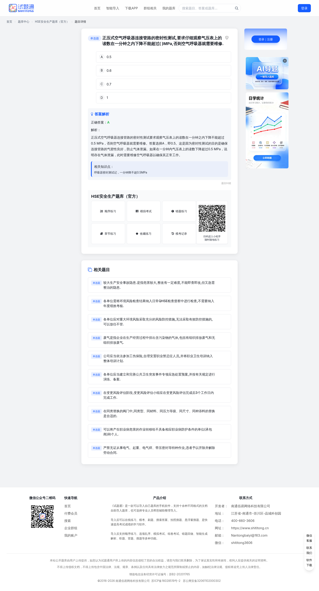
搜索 (67, 521)
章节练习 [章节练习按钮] (108, 233)
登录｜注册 (266, 39)
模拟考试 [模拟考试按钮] (144, 211)
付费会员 (70, 513)
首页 (97, 8)
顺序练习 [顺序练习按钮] (108, 211)
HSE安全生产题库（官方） (52, 21)
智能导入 (112, 8)
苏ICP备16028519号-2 (165, 580)
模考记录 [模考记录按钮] (179, 233)
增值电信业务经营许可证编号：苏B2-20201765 (159, 574)
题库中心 (23, 21)
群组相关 (150, 8)
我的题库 (168, 8)
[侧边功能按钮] (309, 550)
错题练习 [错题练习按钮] (179, 211)
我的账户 (70, 535)
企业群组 (70, 528)
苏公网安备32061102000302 (202, 580)
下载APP (131, 8)
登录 (304, 8)
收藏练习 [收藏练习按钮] (143, 233)
